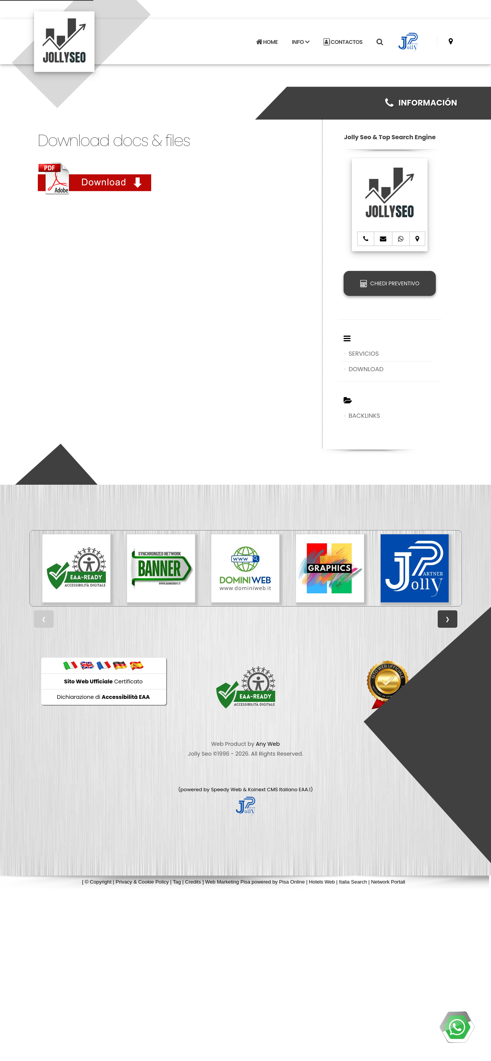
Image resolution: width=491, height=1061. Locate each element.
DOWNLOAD (366, 369)
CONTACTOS (343, 41)
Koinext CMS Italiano (273, 789)
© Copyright (98, 882)
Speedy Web (226, 789)
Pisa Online (292, 882)
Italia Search (353, 882)
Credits (193, 882)
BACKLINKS (364, 415)
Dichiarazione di (103, 697)
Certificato (103, 681)
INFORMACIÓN (421, 102)
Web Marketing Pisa (227, 882)
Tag (177, 882)
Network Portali (388, 882)
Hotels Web (322, 882)
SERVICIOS (364, 353)
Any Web (268, 744)
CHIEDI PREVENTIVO (389, 283)
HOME (267, 41)
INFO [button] (300, 42)
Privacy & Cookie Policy (142, 882)
